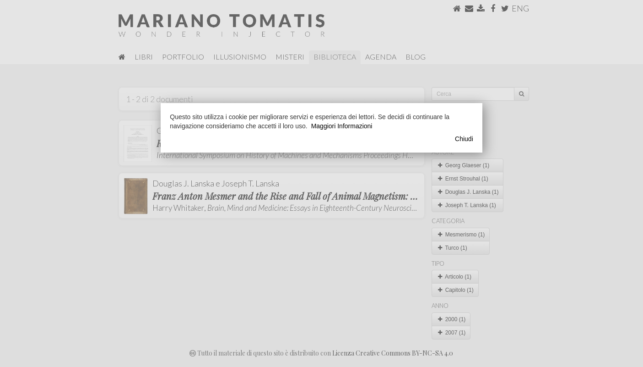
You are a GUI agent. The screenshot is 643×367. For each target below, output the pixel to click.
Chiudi (464, 138)
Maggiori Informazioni (342, 126)
